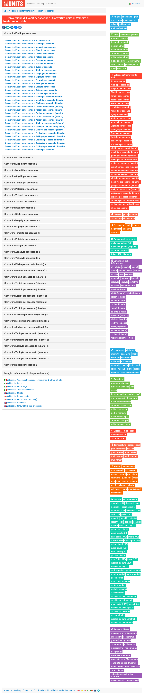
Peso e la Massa (120, 629)
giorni (134, 474)
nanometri (115, 365)
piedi (138, 365)
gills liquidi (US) (118, 555)
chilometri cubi (130, 499)
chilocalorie (116, 218)
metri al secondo (118, 434)
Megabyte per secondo (121, 122)
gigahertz (126, 229)
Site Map (40, 4)
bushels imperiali (119, 589)
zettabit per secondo (120, 107)
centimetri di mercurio (121, 405)
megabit (126, 267)
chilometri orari (118, 438)
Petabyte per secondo (121, 133)
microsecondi (117, 470)
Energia (116, 214)
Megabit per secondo (121, 88)
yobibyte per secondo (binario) (125, 204)
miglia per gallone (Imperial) (124, 246)
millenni (121, 485)
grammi (114, 640)
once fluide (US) (118, 559)
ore (128, 474)
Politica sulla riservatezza (64, 690)
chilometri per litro (119, 250)
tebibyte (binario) (119, 323)
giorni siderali (134, 489)
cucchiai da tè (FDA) (120, 611)
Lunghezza (117, 350)
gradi (136, 16)
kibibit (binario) (128, 285)
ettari (113, 68)
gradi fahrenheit (118, 448)
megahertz (116, 229)
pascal (114, 390)
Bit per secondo (118, 81)
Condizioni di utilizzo (43, 690)
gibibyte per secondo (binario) (125, 185)
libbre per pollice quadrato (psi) (125, 394)
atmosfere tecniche (120, 386)
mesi (135, 477)
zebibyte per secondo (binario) (125, 200)
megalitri (115, 518)
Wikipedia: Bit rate (15, 393)
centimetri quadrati (120, 53)
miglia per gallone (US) (121, 243)
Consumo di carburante (123, 239)
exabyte (124, 282)
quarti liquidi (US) (119, 548)
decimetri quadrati (119, 49)
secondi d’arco (130, 20)
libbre (120, 666)
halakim (130, 485)
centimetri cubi (118, 510)
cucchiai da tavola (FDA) (122, 607)
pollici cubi (126, 514)
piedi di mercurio (118, 413)
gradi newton (117, 456)
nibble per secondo (120, 208)
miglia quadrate (118, 61)
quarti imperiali (118, 574)
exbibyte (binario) (119, 330)
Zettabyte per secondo (121, 140)
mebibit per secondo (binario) (125, 152)
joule (125, 214)
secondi (114, 474)
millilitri (114, 525)
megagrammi (117, 633)
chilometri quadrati (129, 34)
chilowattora (129, 218)
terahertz (115, 232)
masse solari (133, 680)
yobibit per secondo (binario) (124, 174)
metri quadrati (117, 46)
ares (119, 68)
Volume (116, 499)
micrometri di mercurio (126, 398)
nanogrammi (131, 648)
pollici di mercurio (119, 409)
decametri (125, 354)
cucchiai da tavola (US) (121, 563)
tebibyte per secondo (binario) (125, 189)
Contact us (51, 4)
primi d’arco (116, 20)
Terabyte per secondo (121, 129)
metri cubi (115, 507)
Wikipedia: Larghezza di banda (20, 390)
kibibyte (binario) (119, 312)
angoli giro (127, 16)
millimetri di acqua (119, 416)
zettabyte (134, 282)
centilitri (137, 522)
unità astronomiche (130, 372)
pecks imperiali (118, 585)
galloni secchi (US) (119, 529)
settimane (115, 477)
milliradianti (124, 24)
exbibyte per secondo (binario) (125, 197)
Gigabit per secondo (120, 92)
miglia (125, 365)
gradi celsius (134, 445)
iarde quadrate (134, 61)
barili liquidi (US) (132, 540)
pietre (113, 666)
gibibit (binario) (118, 293)
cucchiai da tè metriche (122, 622)
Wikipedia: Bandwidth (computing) (22, 399)
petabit (121, 270)
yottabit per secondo (120, 111)
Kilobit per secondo (120, 85)
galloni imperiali (133, 570)
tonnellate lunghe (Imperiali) (124, 663)
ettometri (115, 354)
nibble (132, 338)
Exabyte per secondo (120, 137)
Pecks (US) (133, 537)
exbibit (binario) (118, 300)
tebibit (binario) (134, 293)
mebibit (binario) (118, 289)
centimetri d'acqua (119, 420)
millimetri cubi (133, 510)
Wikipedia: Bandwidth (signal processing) (25, 406)
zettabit (137, 270)
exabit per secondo (46, 11)
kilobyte (129, 274)
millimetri (115, 361)
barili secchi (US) (127, 525)
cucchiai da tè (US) (119, 566)
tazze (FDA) (134, 604)
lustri (124, 489)
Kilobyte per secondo (120, 118)
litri (121, 522)
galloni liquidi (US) (119, 544)
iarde (131, 365)
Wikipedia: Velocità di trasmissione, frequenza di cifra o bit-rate (34, 380)
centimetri (126, 357)
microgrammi (117, 648)
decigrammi (125, 640)
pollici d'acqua (117, 424)
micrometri (126, 361)
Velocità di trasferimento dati (22, 11)
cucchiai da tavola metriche (124, 619)
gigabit (134, 267)
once (127, 666)
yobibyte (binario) (119, 338)
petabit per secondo (120, 99)
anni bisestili (122, 481)
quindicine (126, 477)
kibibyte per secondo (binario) (125, 178)
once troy (135, 666)
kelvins (130, 448)
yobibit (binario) (118, 308)
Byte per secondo (119, 114)
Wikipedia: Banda (14, 383)
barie (128, 424)
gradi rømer (116, 460)
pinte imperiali (133, 574)
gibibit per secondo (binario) (124, 155)
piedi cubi (115, 514)
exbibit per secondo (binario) (124, 167)
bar (132, 386)
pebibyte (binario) (119, 326)
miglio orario (130, 431)
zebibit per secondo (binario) (124, 170)
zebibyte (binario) (119, 334)
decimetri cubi (128, 507)
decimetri (115, 357)
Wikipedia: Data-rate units (18, 396)
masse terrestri (118, 680)
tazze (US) (132, 559)
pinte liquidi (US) (118, 551)
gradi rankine (117, 452)
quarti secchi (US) (119, 533)
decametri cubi (132, 503)
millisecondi (131, 470)
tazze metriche (118, 615)
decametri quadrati (120, 42)
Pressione (117, 379)
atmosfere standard (120, 383)
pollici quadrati (132, 64)
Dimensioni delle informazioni (120, 262)
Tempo (115, 466)
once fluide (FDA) (119, 604)
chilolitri (124, 518)
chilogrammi (131, 633)
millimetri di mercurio (121, 401)
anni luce (115, 372)
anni (113, 481)
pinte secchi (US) (119, 537)
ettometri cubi (117, 503)
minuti (123, 474)
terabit (114, 270)
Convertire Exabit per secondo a (27, 40)
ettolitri (133, 518)
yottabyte (115, 285)
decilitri (128, 522)
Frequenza (117, 225)
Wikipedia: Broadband (16, 403)
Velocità (116, 431)
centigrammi (117, 644)
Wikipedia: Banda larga (17, 386)
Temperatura (118, 445)
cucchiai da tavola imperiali (123, 596)
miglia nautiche (125, 369)
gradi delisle (130, 452)
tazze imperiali (117, 592)
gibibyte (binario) (119, 319)
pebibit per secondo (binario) (124, 163)
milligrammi (129, 644)
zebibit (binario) (118, 304)
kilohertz (136, 225)
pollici (113, 369)
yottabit (114, 274)
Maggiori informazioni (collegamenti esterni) (26, 373)
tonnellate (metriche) (120, 655)
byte (122, 274)
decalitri (114, 522)
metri (134, 354)
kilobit (118, 267)
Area (114, 34)
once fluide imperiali (120, 581)
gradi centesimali (119, 28)
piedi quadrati (117, 64)
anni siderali (116, 492)
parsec (137, 369)
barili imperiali (117, 570)
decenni (133, 481)
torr (112, 398)
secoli (113, 485)
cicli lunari (115, 489)
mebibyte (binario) (119, 315)
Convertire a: (20, 33)
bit (112, 267)
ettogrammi (116, 637)
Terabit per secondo (120, 96)
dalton (120, 670)
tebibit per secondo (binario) (124, 159)
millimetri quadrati (119, 57)
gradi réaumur (131, 456)
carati (113, 670)
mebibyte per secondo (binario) (125, 182)
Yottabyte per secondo (121, 144)
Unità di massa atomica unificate (122, 675)
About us (31, 4)
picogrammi (116, 651)
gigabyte (126, 278)
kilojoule (133, 214)
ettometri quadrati (119, 38)
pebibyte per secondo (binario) (125, 193)
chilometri (131, 350)
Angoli (115, 16)
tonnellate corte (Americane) (124, 659)
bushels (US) (117, 540)
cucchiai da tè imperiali (121, 600)
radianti (114, 24)
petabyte (115, 282)
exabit (129, 270)
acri (124, 68)
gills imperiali (117, 578)
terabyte (135, 278)
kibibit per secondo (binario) (124, 148)
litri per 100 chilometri (121, 254)
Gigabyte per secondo (121, 126)
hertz (128, 225)
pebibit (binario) (118, 297)
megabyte (115, 278)
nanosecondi (128, 466)
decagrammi (129, 637)
